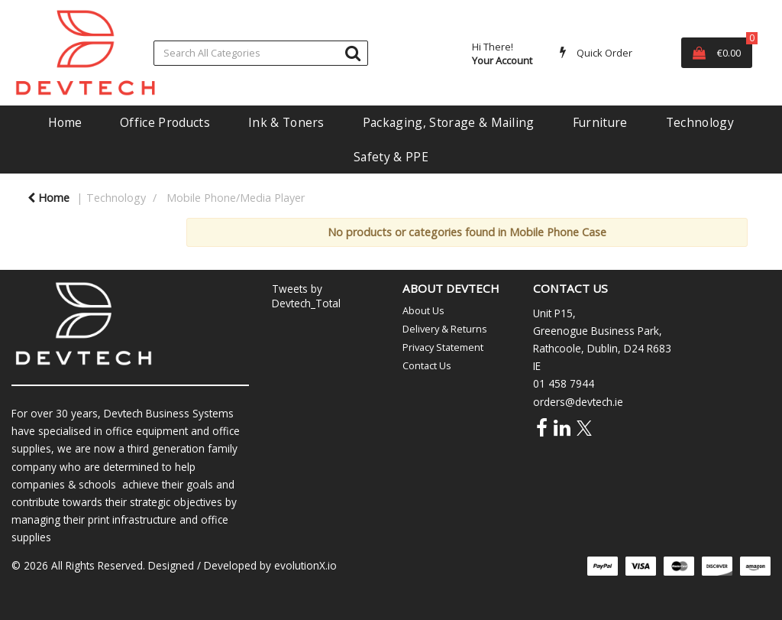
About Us (423, 310)
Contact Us (426, 365)
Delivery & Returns (444, 329)
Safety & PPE (391, 156)
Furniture (600, 122)
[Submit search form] (353, 52)
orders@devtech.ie (578, 401)
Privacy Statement (442, 347)
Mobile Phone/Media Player (235, 197)
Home (65, 122)
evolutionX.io (305, 565)
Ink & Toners (286, 122)
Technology (700, 122)
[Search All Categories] (260, 53)
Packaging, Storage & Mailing (449, 122)
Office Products (165, 122)
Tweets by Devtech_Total (306, 295)
